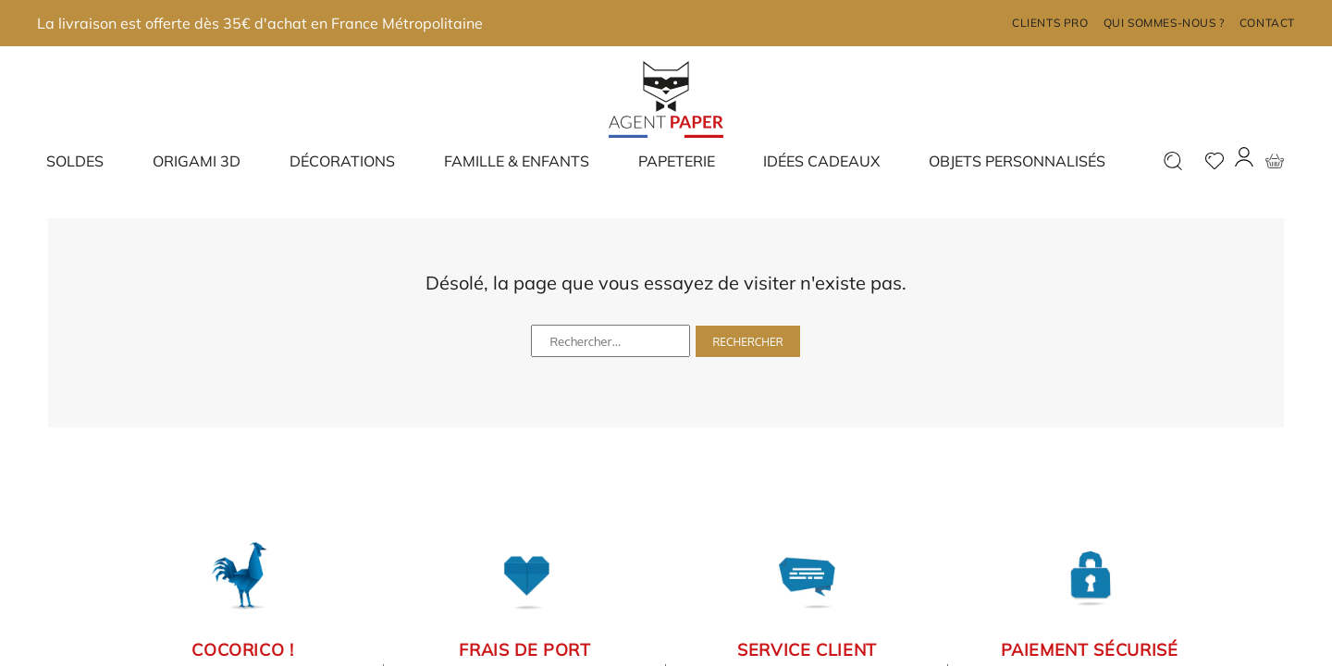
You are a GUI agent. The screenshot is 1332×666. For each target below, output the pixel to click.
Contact (1267, 23)
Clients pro (1050, 23)
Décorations (342, 161)
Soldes (75, 161)
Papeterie (676, 161)
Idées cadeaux (821, 161)
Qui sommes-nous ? (1164, 23)
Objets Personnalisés (1017, 161)
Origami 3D (196, 161)
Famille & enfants (516, 161)
